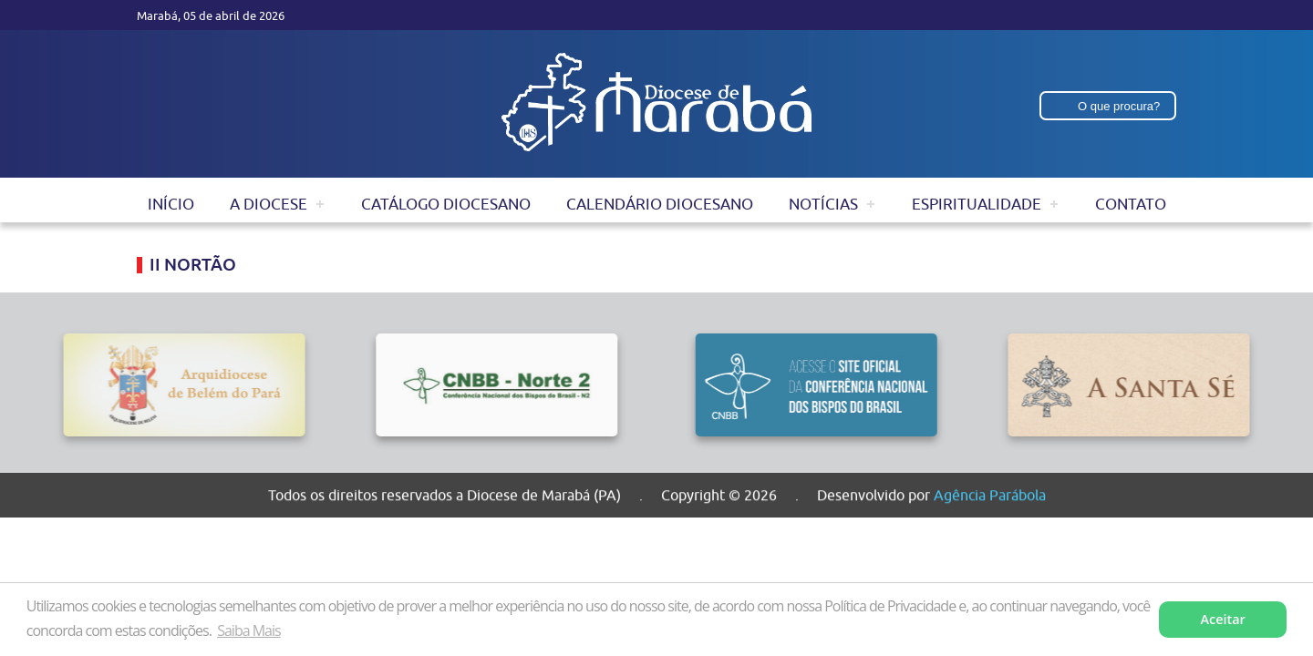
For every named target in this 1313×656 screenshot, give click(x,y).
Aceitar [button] (1223, 619)
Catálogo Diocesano (446, 204)
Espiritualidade (976, 204)
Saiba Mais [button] (248, 630)
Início (171, 204)
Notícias (823, 204)
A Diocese (268, 204)
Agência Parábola (990, 497)
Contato (1130, 204)
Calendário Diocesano (659, 204)
